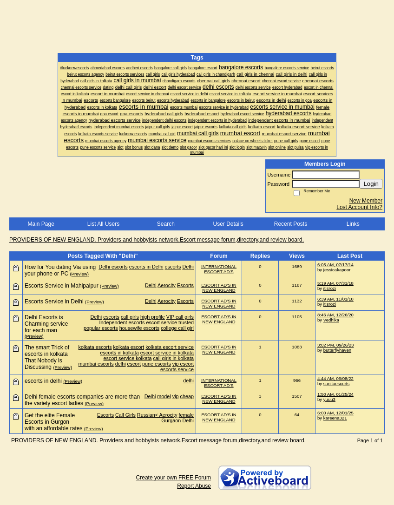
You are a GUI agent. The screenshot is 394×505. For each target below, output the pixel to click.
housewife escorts (139, 328)
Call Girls (125, 415)
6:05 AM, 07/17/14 (335, 264)
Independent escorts (122, 322)
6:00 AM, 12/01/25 (335, 412)
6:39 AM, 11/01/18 (335, 299)
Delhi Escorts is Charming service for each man (46, 324)
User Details (228, 224)
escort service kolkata (128, 358)
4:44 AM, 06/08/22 (335, 378)
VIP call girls (180, 317)
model (164, 396)
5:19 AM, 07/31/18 (335, 283)
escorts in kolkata (119, 352)
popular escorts (101, 328)
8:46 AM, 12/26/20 (335, 314)
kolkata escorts (95, 347)
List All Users (103, 224)
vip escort (183, 364)
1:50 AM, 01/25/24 (335, 394)
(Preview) (79, 273)
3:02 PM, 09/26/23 (335, 345)
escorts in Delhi (146, 266)
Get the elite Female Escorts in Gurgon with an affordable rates (54, 422)
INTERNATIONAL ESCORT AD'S (218, 269)
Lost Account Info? (359, 207)
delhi (120, 364)
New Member (365, 200)
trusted (186, 322)
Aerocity (167, 285)
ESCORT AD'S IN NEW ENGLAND (218, 287)
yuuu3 (329, 399)
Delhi (188, 266)
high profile (152, 317)
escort (134, 364)
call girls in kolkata (173, 358)
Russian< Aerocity (157, 415)
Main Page (40, 224)
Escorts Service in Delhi (54, 301)
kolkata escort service (169, 347)
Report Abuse (194, 486)
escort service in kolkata (167, 352)
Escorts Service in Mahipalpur (61, 285)
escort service (161, 322)
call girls (130, 317)
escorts (173, 266)
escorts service (177, 369)
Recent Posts (290, 224)
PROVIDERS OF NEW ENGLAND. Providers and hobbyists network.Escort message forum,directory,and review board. (156, 239)
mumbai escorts (96, 364)
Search (166, 224)
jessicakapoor (337, 269)
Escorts (185, 285)
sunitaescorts (336, 383)
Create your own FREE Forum (173, 477)
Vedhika (331, 319)
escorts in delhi (43, 381)
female (186, 415)
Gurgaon (171, 420)
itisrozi (329, 288)
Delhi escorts (112, 266)
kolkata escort (128, 347)
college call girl (177, 328)
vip (175, 396)
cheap (187, 396)
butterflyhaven (337, 350)
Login (371, 183)
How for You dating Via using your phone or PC (60, 270)
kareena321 (335, 417)
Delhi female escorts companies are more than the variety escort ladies (82, 400)
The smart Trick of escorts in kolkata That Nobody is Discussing (47, 357)
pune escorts (156, 364)
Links (353, 224)
